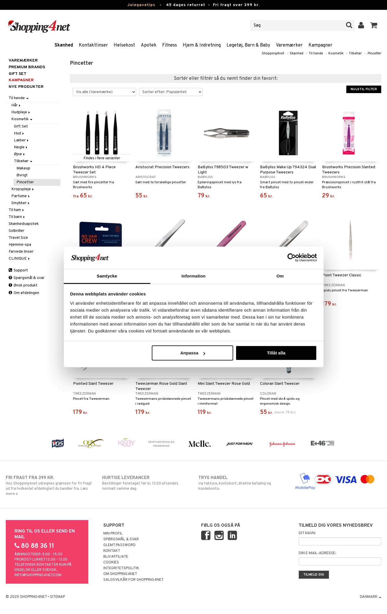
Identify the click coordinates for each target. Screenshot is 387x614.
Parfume (21, 196)
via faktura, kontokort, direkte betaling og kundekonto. (241, 483)
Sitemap (57, 597)
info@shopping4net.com (37, 575)
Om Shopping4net (120, 574)
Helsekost (124, 45)
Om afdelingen (24, 293)
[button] (374, 25)
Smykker (20, 203)
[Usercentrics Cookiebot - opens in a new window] (291, 257)
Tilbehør (355, 53)
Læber (21, 140)
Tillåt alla (276, 352)
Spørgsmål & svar (26, 277)
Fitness (169, 45)
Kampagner (320, 45)
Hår (16, 105)
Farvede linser (21, 251)
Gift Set (21, 126)
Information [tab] (194, 275)
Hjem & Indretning (202, 45)
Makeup (23, 168)
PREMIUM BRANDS (27, 67)
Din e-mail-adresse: (317, 553)
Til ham (17, 210)
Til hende (316, 53)
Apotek (148, 45)
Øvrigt (22, 175)
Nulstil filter (364, 89)
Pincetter (374, 53)
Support (18, 270)
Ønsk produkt (23, 285)
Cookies (111, 562)
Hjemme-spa (20, 244)
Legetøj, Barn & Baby (248, 45)
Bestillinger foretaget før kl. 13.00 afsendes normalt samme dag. (145, 483)
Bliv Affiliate (115, 556)
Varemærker (289, 45)
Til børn (17, 216)
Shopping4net (273, 53)
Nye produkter (26, 86)
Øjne (20, 154)
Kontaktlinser (93, 45)
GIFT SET (17, 73)
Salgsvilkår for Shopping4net (133, 580)
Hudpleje (21, 112)
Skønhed (64, 45)
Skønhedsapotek (24, 223)
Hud (19, 133)
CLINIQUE (20, 258)
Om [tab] (280, 275)
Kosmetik (335, 53)
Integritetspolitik (121, 568)
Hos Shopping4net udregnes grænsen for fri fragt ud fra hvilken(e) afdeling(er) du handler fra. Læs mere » (49, 485)
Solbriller (16, 230)
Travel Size (18, 237)
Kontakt (111, 551)
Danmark (370, 597)
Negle (21, 147)
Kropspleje (23, 189)
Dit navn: (307, 533)
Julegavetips (141, 5)
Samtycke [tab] (107, 275)
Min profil (113, 533)
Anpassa (192, 352)
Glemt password (119, 545)
